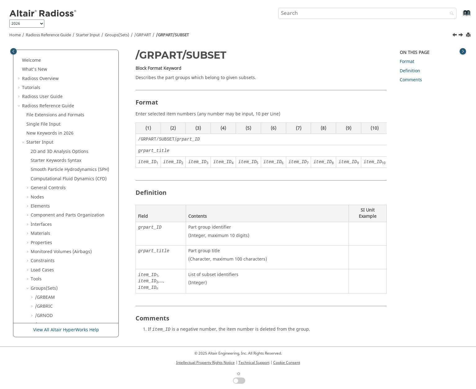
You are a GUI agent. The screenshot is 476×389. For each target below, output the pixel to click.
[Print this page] (468, 35)
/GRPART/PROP (55, 110)
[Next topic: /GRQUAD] (461, 35)
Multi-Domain (40, 265)
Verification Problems (53, 311)
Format (407, 61)
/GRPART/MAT (54, 92)
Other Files (37, 283)
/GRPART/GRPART (57, 83)
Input (41, 256)
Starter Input (88, 35)
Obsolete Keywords (46, 274)
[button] (32, 56)
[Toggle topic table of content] (463, 51)
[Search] (450, 14)
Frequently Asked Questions (60, 320)
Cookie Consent (286, 362)
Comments (411, 80)
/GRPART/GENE (55, 74)
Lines (40, 211)
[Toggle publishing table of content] (13, 51)
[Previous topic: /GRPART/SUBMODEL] (455, 35)
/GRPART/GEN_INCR (60, 65)
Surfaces (44, 220)
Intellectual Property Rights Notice (205, 362)
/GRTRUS (44, 183)
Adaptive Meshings (51, 229)
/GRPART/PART (54, 101)
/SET (39, 192)
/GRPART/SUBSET (172, 35)
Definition (36, 292)
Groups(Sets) (117, 35)
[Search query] (367, 13)
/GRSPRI (43, 165)
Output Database (48, 238)
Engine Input (40, 247)
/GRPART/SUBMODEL (61, 119)
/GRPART (142, 35)
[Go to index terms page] (460, 16)
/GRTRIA (43, 174)
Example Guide (46, 302)
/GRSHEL (44, 156)
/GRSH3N (44, 147)
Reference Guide (48, 35)
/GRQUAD (45, 138)
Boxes (41, 201)
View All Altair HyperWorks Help (66, 330)
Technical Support (253, 362)
